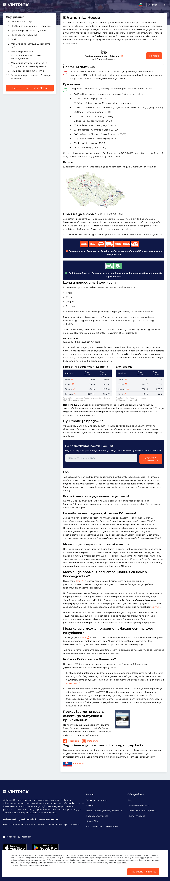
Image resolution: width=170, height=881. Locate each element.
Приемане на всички (143, 871)
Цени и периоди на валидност (28, 30)
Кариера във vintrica (97, 816)
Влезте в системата (150, 459)
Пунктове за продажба (24, 35)
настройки (122, 863)
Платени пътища (21, 21)
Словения (42, 824)
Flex (79, 581)
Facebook (71, 741)
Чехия (51, 824)
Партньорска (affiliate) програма (104, 811)
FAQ (130, 800)
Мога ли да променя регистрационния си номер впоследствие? (27, 55)
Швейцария (62, 824)
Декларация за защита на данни (35, 865)
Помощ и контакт (138, 805)
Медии (90, 805)
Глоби (14, 39)
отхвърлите (36, 863)
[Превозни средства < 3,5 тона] (121, 56)
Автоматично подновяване (102, 826)
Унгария (19, 824)
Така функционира (96, 800)
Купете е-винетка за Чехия (29, 88)
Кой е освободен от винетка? (28, 71)
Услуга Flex (92, 821)
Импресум (15, 865)
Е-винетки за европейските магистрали (31, 819)
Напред (154, 55)
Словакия (73, 763)
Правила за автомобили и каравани (31, 26)
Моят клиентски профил (142, 811)
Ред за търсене (136, 816)
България (8, 824)
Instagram (90, 741)
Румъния (75, 824)
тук (156, 607)
